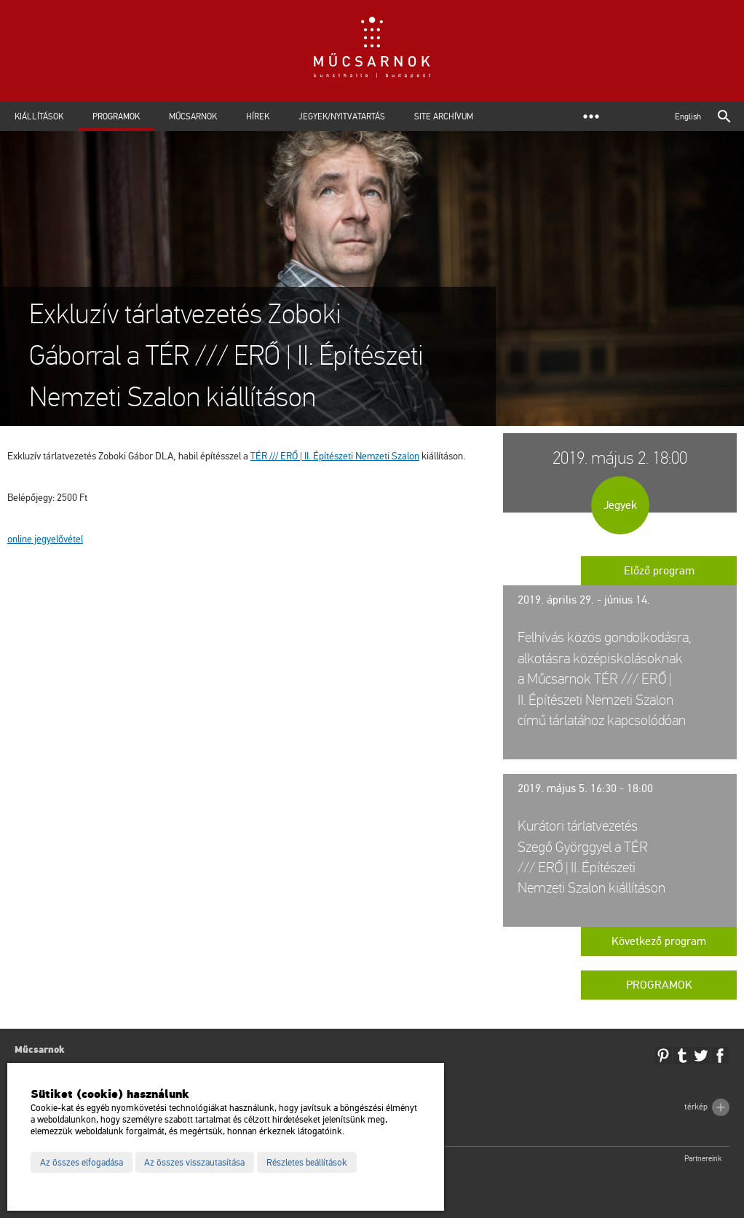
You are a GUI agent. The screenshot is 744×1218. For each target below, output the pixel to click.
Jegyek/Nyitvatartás (341, 116)
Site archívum (443, 116)
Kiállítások (39, 116)
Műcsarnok (193, 116)
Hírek (257, 116)
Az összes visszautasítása (194, 1162)
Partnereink (703, 1158)
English (688, 116)
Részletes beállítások (306, 1162)
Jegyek (620, 505)
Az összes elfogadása (81, 1162)
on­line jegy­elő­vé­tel (45, 539)
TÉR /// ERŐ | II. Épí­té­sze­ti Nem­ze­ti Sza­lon (334, 456)
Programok (116, 116)
